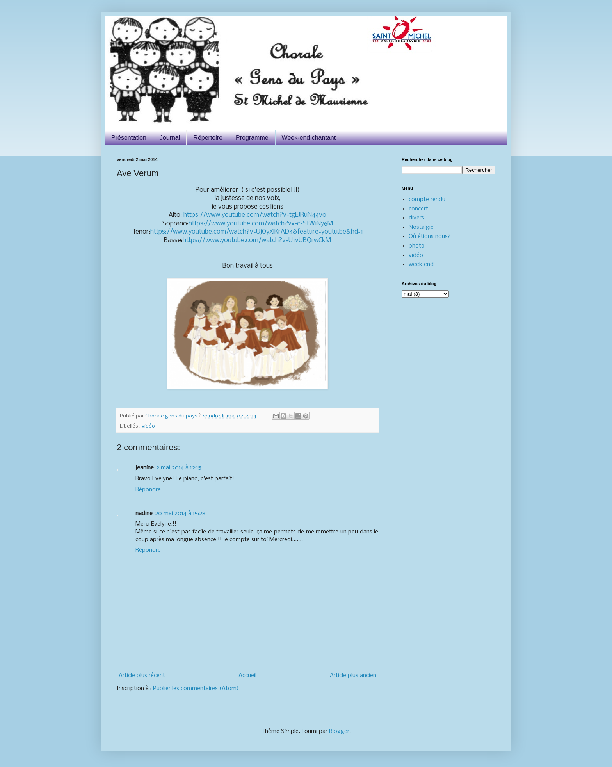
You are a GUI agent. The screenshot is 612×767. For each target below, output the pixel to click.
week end (421, 264)
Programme (252, 137)
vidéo (148, 426)
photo (417, 246)
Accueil (247, 675)
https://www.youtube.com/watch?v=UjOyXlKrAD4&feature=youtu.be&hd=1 (256, 231)
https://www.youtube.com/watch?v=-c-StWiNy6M (261, 223)
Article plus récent (142, 675)
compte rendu (427, 199)
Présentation (128, 137)
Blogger (339, 731)
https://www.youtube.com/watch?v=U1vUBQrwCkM (257, 240)
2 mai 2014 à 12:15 (178, 468)
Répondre (148, 490)
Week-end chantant (309, 137)
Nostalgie (421, 227)
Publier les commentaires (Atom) (196, 688)
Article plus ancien (353, 675)
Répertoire (207, 137)
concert (418, 209)
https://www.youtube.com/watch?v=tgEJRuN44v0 (254, 215)
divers (416, 218)
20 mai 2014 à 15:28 (180, 513)
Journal (170, 137)
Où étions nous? (430, 237)
